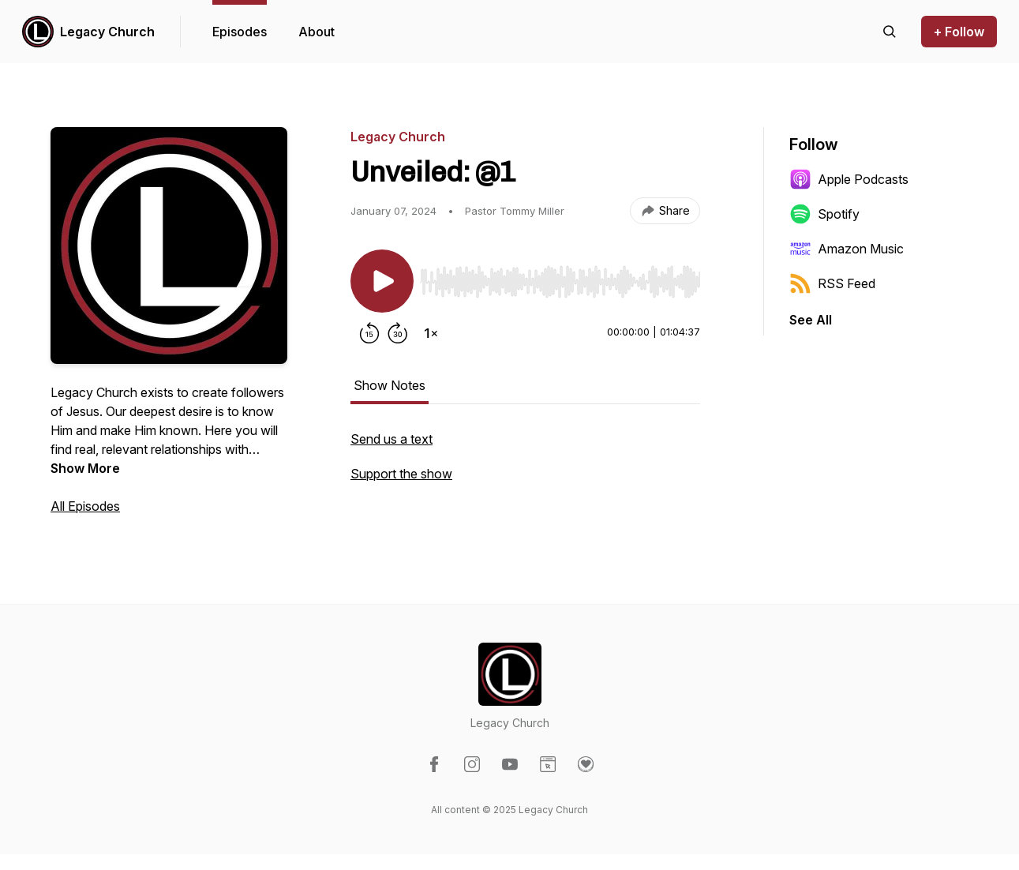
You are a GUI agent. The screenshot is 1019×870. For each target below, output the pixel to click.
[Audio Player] (560, 277)
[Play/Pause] (382, 281)
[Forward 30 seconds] (398, 333)
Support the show (401, 474)
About (316, 31)
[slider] (560, 281)
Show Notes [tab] (389, 385)
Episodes (239, 31)
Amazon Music (846, 249)
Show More (85, 468)
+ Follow (959, 31)
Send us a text (391, 439)
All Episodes (85, 506)
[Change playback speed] (431, 333)
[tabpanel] (525, 464)
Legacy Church (107, 31)
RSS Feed (832, 283)
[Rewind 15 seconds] (369, 333)
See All (810, 320)
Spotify (824, 214)
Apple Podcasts (848, 179)
